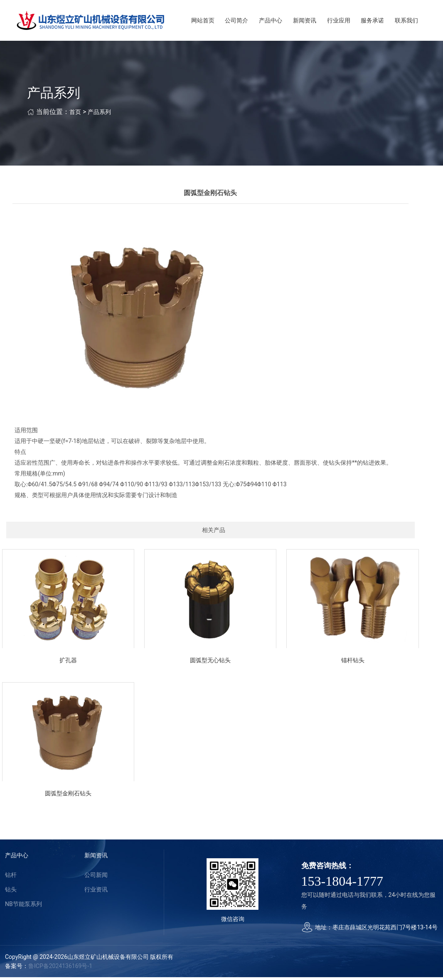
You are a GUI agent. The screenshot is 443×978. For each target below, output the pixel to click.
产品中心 (270, 20)
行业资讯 (96, 890)
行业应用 (338, 20)
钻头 (11, 890)
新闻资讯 (304, 20)
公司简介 (236, 20)
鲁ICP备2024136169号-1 (60, 966)
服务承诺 (372, 20)
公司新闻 (96, 875)
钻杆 (11, 875)
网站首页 (202, 20)
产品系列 (99, 112)
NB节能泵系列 (23, 904)
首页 (75, 112)
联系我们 (406, 20)
